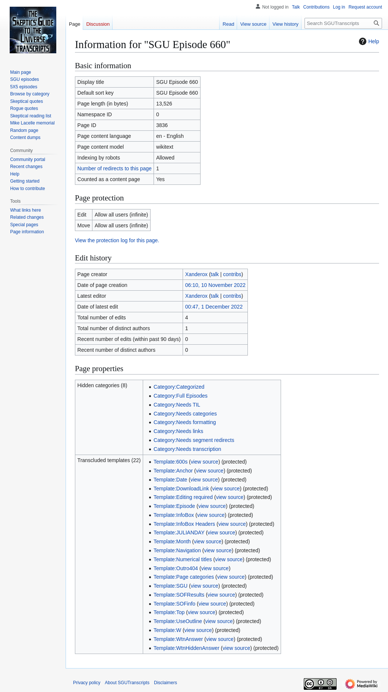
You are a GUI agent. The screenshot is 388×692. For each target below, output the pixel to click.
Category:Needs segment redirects (194, 440)
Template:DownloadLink (181, 489)
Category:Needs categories (185, 414)
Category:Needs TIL (177, 405)
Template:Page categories (184, 577)
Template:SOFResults (179, 595)
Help (368, 41)
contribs (232, 274)
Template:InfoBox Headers (184, 524)
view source (204, 462)
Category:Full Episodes (181, 396)
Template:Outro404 (176, 568)
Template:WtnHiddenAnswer (187, 648)
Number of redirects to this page (115, 168)
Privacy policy (86, 682)
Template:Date (170, 480)
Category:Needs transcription (187, 449)
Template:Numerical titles (183, 559)
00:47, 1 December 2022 (214, 307)
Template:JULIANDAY (179, 532)
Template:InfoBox (174, 515)
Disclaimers (165, 682)
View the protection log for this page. (117, 240)
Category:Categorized (179, 387)
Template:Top (169, 612)
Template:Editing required (183, 497)
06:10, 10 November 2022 (215, 285)
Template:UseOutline (178, 621)
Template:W (167, 630)
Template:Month (172, 541)
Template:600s (170, 462)
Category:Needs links (178, 431)
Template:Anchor (173, 471)
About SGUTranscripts (127, 682)
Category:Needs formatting (185, 422)
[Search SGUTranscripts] (343, 23)
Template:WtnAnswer (178, 639)
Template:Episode (174, 506)
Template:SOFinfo (174, 604)
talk (215, 274)
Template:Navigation (177, 550)
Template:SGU (170, 586)
